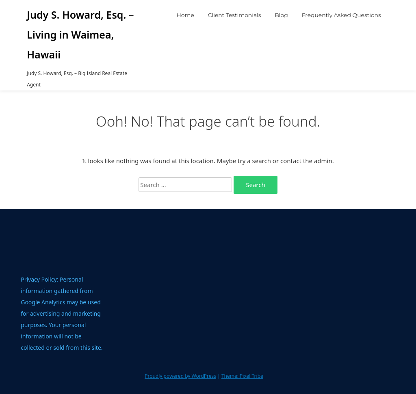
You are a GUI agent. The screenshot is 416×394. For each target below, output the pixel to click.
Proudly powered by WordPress (180, 375)
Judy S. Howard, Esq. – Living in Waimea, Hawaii (80, 34)
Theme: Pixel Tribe (242, 375)
